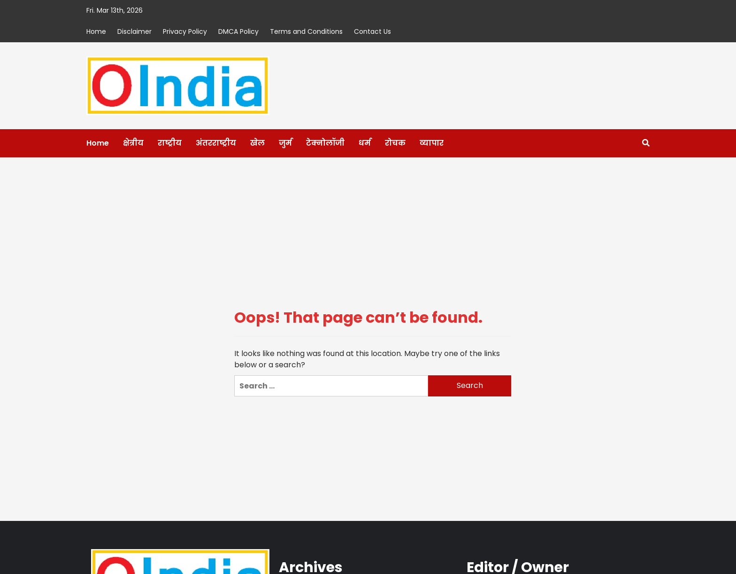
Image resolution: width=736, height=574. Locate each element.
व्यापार (432, 143)
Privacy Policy (185, 31)
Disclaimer (134, 31)
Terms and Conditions (306, 31)
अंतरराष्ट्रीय (216, 143)
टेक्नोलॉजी (325, 143)
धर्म (365, 143)
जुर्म (285, 143)
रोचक (395, 143)
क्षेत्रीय (133, 143)
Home (96, 31)
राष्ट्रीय (170, 143)
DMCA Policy (238, 31)
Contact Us (372, 31)
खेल (257, 143)
